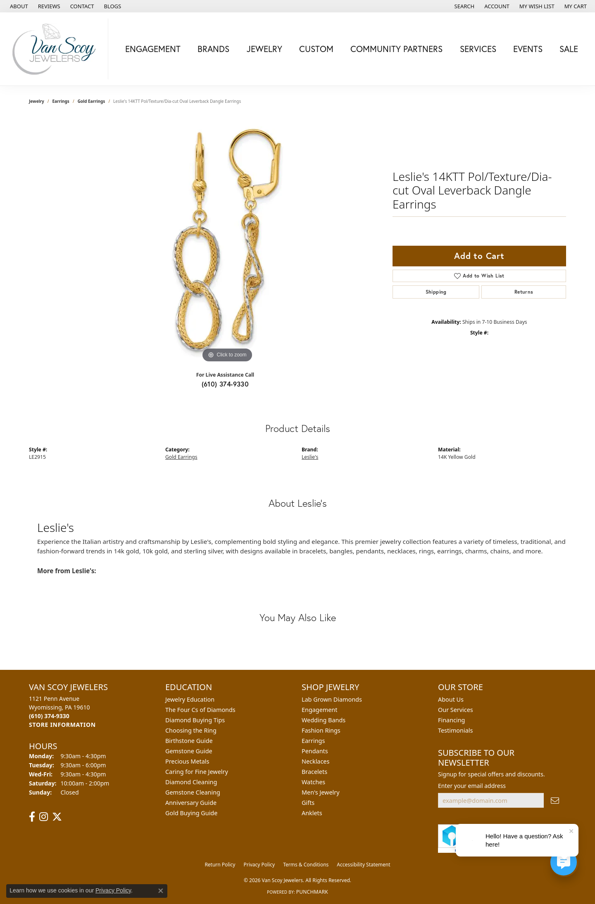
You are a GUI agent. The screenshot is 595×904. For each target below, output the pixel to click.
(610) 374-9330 (225, 384)
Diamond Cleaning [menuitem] (191, 782)
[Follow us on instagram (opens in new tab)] (43, 817)
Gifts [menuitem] (308, 803)
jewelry (36, 101)
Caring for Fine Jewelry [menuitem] (196, 772)
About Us (451, 699)
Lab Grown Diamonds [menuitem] (332, 699)
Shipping (436, 292)
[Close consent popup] (160, 890)
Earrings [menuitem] (313, 741)
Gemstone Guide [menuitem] (188, 751)
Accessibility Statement (363, 864)
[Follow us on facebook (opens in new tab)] (32, 817)
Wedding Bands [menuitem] (323, 720)
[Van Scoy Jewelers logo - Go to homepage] (56, 49)
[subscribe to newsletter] (555, 800)
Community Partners (396, 49)
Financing (451, 720)
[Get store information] (62, 724)
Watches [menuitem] (313, 782)
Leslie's (310, 456)
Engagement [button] (153, 49)
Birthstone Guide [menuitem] (189, 741)
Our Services (455, 710)
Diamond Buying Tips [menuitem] (195, 720)
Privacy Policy (259, 864)
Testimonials (455, 730)
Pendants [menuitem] (315, 751)
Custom (316, 49)
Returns (523, 292)
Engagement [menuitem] (319, 710)
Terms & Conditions (305, 864)
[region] (227, 241)
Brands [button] (213, 49)
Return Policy (220, 864)
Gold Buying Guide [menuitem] (191, 813)
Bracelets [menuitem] (314, 772)
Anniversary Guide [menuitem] (191, 803)
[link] (18, 6)
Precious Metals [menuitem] (187, 761)
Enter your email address (472, 786)
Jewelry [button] (264, 49)
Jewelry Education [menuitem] (189, 699)
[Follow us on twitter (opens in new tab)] (57, 817)
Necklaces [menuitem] (315, 761)
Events (528, 49)
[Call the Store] (49, 716)
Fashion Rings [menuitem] (321, 730)
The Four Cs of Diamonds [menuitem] (200, 710)
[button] (464, 6)
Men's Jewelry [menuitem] (321, 792)
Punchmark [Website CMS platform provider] (312, 891)
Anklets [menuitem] (312, 813)
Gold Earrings (91, 101)
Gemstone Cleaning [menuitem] (192, 792)
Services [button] (478, 49)
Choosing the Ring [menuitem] (191, 730)
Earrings (60, 101)
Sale (568, 49)
